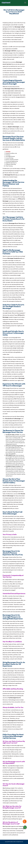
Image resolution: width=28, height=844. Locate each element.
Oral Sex (8, 151)
